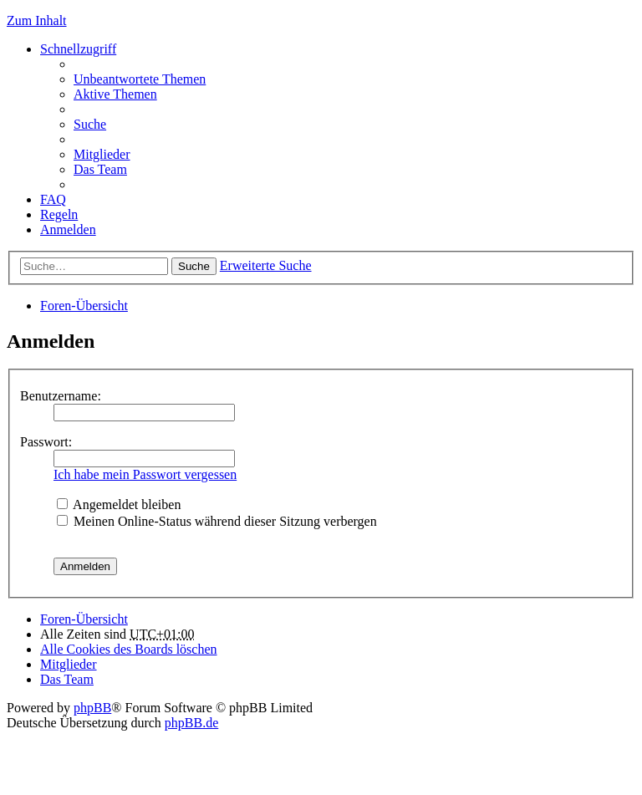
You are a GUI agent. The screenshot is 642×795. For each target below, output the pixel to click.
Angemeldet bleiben (119, 504)
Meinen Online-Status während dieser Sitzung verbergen (217, 521)
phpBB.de (191, 723)
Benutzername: (60, 396)
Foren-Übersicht (84, 305)
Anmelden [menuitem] (68, 229)
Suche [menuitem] (90, 124)
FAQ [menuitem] (53, 199)
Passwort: (46, 442)
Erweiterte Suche (266, 265)
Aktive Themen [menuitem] (115, 94)
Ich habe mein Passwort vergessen (145, 474)
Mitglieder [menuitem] (102, 154)
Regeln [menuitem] (59, 214)
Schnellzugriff (78, 49)
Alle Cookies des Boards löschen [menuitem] (128, 649)
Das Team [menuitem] (100, 169)
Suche (194, 266)
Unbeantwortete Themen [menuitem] (140, 79)
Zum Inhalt (37, 20)
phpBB (92, 708)
